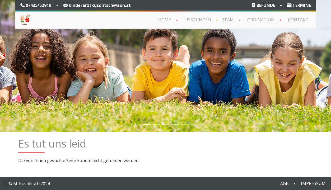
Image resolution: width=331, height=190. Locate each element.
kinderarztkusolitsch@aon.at (97, 5)
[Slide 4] (166, 125)
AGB (284, 183)
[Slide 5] (175, 125)
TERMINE (299, 5)
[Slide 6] (185, 125)
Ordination (260, 20)
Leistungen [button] (197, 20)
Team (228, 20)
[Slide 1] (147, 125)
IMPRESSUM (313, 183)
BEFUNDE (263, 5)
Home (164, 20)
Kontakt (298, 20)
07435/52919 (35, 5)
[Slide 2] (156, 125)
